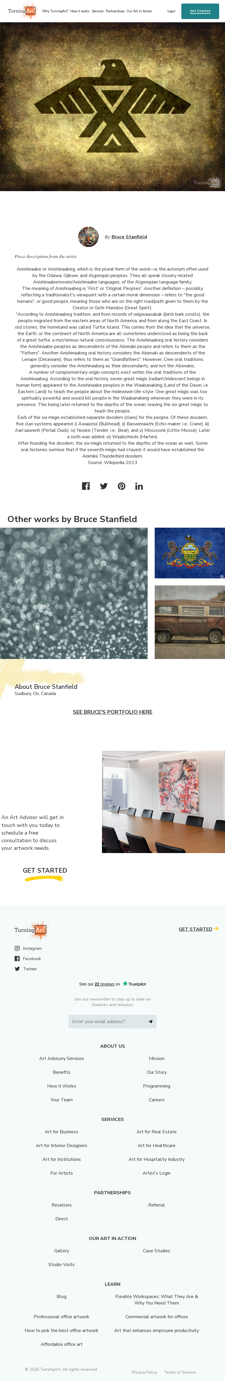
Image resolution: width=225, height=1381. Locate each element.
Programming (156, 1086)
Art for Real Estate (157, 1132)
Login (171, 11)
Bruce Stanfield (129, 237)
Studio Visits (61, 1264)
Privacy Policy (144, 1372)
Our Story (157, 1072)
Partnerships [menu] (115, 11)
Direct (61, 1219)
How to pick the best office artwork (61, 1330)
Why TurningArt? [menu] (55, 11)
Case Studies (156, 1251)
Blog (62, 1296)
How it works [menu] (79, 11)
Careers (157, 1100)
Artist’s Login (157, 1173)
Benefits (62, 1072)
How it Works (61, 1086)
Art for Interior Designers (61, 1145)
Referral (156, 1205)
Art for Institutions (61, 1159)
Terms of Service (180, 1372)
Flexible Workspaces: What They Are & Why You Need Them (156, 1299)
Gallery (61, 1251)
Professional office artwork (61, 1317)
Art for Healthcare (156, 1145)
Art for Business (61, 1132)
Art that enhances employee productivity (156, 1330)
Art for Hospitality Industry (157, 1159)
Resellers (62, 1205)
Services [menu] (97, 11)
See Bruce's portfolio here (112, 712)
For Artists (61, 1173)
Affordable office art (62, 1344)
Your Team (62, 1100)
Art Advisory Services (61, 1058)
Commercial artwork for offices (156, 1317)
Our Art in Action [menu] (139, 11)
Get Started (200, 11)
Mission (156, 1058)
